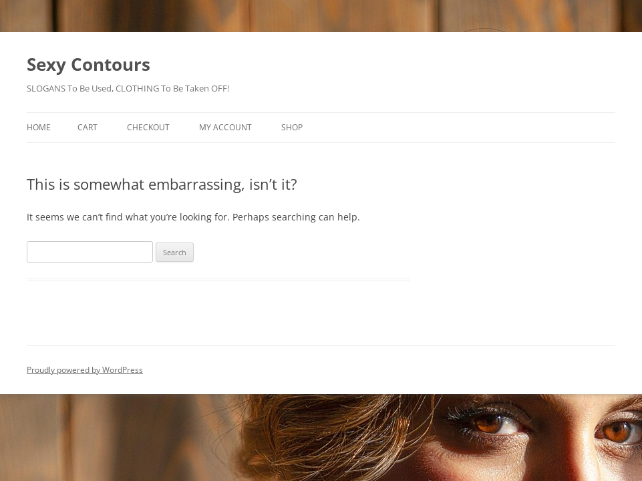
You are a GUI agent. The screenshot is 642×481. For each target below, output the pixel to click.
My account (225, 127)
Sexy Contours (88, 64)
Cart (87, 127)
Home (39, 127)
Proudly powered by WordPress (85, 369)
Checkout (148, 127)
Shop (292, 127)
